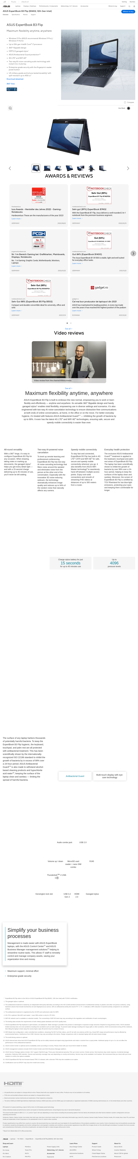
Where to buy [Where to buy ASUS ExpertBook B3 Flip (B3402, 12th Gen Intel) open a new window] (128, 12)
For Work (6, 1109)
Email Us (94, 1119)
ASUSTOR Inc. (118, 1115)
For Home (6, 1105)
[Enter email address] (15, 1145)
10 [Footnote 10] (13, 728)
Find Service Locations (99, 1112)
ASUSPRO (73, 1105)
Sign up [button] (34, 1145)
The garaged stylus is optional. (14, 957)
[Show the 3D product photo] (11, 84)
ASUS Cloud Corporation (122, 1119)
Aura (71, 1129)
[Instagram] (46, 1145)
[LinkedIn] (59, 1145)
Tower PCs (28, 1105)
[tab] (75, 731)
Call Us (94, 1122)
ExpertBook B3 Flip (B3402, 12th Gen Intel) (49, 1094)
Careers (116, 1125)
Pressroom (117, 1112)
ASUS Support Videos (99, 1129)
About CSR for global (121, 1109)
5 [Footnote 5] (75, 371)
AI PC (71, 1112)
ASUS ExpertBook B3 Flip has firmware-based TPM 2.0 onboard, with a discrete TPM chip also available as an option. (41, 1015)
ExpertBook (29, 1094)
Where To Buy (96, 1105)
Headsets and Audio (53, 1115)
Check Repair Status (98, 1109)
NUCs (27, 1109)
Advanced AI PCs (75, 1115)
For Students (7, 1115)
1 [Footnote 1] (36, 358)
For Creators (7, 1112)
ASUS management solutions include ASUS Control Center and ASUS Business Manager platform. (35, 1004)
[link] (6, 6)
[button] (124, 2)
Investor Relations (120, 1105)
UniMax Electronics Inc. (121, 1122)
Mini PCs (28, 1112)
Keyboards (50, 1112)
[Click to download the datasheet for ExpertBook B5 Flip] (15, 79)
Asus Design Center (76, 1102)
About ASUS (118, 1102)
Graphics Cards (30, 1122)
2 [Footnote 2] (78, 368)
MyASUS (95, 1135)
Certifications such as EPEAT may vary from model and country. (25, 1018)
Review (25, 14)
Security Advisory (97, 1125)
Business (132, 2)
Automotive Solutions (76, 1109)
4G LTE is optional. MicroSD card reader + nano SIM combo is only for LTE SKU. (30, 970)
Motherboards (29, 1119)
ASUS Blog (73, 1122)
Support (33, 14)
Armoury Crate (74, 1125)
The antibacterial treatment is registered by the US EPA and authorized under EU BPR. (32, 967)
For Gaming (6, 1119)
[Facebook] (53, 1145)
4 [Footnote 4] (62, 371)
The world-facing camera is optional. (16, 993)
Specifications (16, 14)
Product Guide (96, 1102)
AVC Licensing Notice (76, 1119)
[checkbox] (129, 103)
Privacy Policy (54, 1154)
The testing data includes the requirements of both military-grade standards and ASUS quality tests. (36, 977)
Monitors (28, 1102)
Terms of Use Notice (40, 1154)
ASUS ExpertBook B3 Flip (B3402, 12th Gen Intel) (27, 11)
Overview (5, 14)
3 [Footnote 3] (111, 408)
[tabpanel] (69, 713)
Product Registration (98, 1115)
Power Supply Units (53, 1102)
